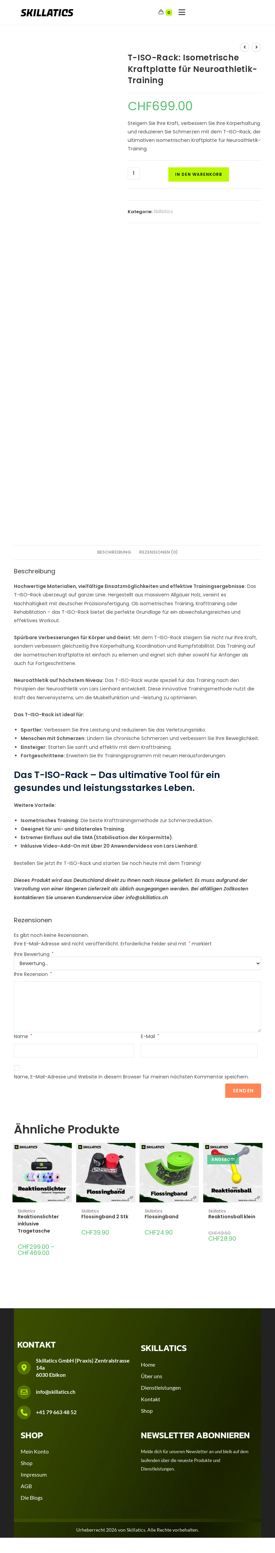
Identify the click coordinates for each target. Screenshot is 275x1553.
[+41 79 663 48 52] (24, 1412)
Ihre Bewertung (34, 954)
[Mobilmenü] (179, 12)
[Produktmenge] (134, 173)
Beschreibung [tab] (114, 552)
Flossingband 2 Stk (104, 1216)
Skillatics (163, 211)
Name (23, 1036)
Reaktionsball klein (231, 1216)
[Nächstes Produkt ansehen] (256, 47)
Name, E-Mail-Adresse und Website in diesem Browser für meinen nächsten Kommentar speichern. (131, 1076)
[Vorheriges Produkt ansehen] (244, 47)
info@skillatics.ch (56, 1392)
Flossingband (161, 1216)
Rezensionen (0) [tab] (158, 552)
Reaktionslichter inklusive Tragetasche (38, 1223)
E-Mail (150, 1036)
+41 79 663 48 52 (56, 1412)
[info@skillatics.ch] (24, 1392)
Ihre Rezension (33, 974)
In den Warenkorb (198, 174)
